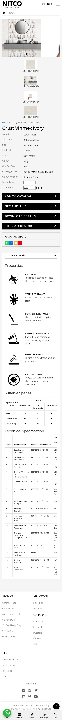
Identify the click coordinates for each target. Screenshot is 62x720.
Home (5, 122)
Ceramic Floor (9, 602)
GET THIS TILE (15, 206)
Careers (37, 638)
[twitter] (36, 690)
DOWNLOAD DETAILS (20, 216)
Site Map (6, 676)
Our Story (38, 621)
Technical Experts (10, 665)
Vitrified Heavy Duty (11, 625)
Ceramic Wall (8, 608)
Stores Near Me (10, 659)
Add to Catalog (18, 196)
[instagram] (29, 690)
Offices (36, 644)
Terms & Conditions (23, 705)
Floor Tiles (38, 602)
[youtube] (36, 696)
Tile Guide (7, 670)
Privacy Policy (42, 705)
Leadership (38, 627)
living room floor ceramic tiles (25, 122)
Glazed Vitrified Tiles (12, 614)
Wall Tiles (37, 608)
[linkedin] (23, 696)
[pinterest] (29, 696)
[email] (43, 3)
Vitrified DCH (8, 619)
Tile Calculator (18, 226)
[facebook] (23, 690)
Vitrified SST (8, 630)
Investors (37, 632)
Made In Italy (8, 636)
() (50, 3)
